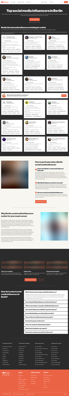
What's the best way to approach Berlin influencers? (46, 292)
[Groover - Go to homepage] (10, 373)
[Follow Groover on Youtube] (6, 375)
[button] (13, 2)
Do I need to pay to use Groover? (46, 321)
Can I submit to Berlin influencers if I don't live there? (46, 302)
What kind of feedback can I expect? (46, 328)
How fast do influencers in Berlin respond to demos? (46, 309)
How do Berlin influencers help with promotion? (46, 313)
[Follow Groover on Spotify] (8, 375)
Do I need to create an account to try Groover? (46, 332)
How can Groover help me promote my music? (46, 317)
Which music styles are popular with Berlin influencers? (46, 306)
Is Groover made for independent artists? (46, 324)
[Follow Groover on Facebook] (4, 375)
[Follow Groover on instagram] (2, 375)
